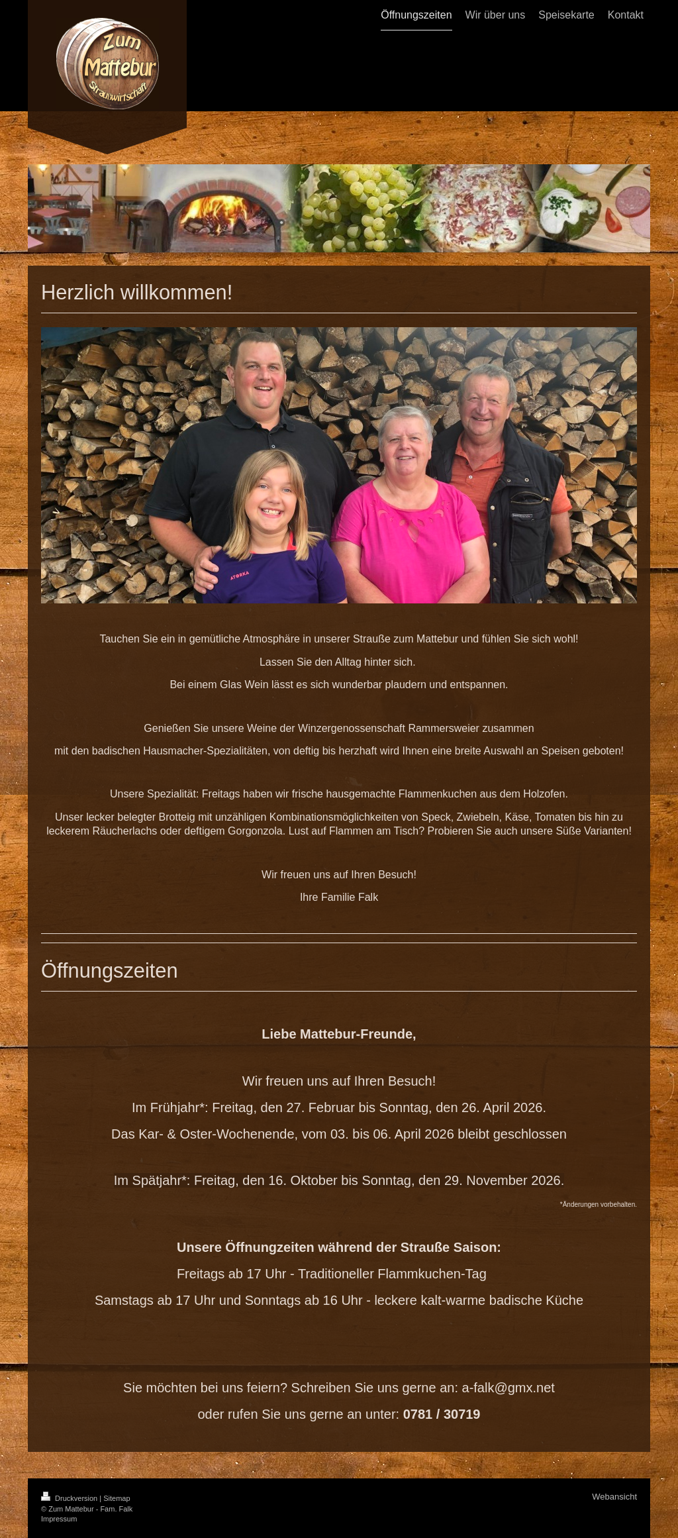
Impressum (59, 1519)
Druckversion (70, 1498)
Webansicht (614, 1497)
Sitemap (116, 1498)
